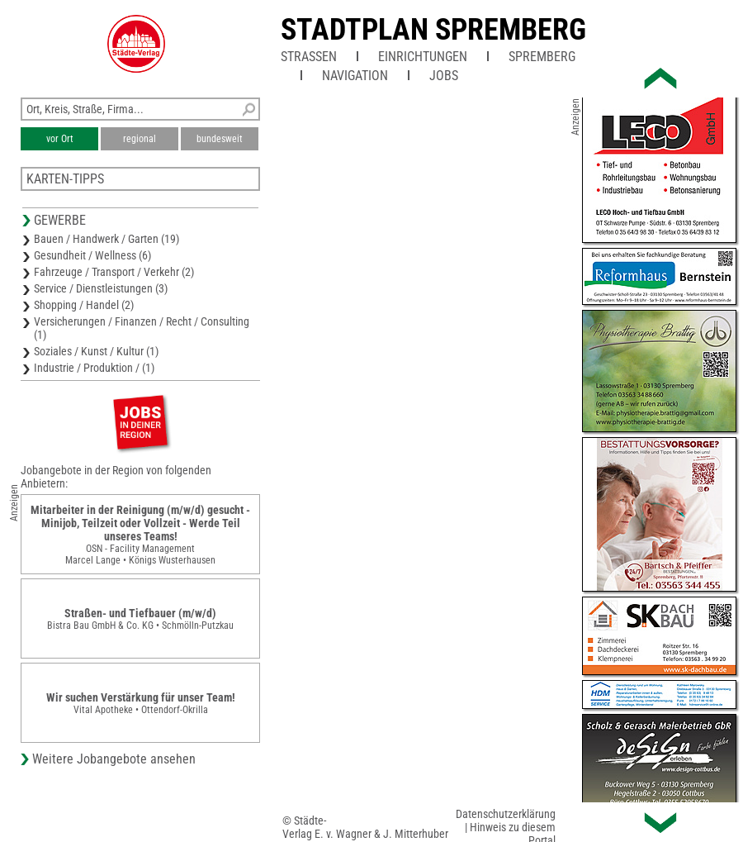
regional (139, 139)
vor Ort (59, 139)
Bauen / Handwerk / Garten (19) (106, 238)
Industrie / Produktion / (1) (94, 367)
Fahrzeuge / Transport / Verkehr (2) (114, 271)
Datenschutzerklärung (506, 814)
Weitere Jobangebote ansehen (114, 759)
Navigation (355, 75)
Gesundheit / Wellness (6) (92, 255)
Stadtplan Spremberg (433, 29)
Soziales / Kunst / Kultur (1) (96, 351)
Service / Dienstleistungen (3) (101, 288)
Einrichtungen (422, 56)
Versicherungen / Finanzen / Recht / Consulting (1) (141, 328)
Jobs (443, 75)
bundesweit (219, 139)
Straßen (309, 56)
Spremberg (542, 56)
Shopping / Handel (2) (84, 305)
